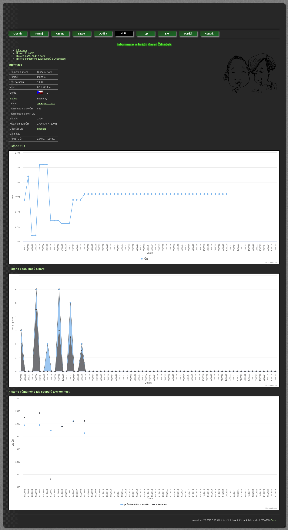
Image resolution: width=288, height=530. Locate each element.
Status (13, 98)
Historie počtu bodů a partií (30, 56)
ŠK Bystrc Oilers (46, 103)
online (60, 33)
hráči (124, 33)
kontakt (209, 33)
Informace (21, 50)
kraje (81, 33)
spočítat (41, 128)
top (145, 33)
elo (167, 33)
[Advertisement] (77, 16)
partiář (188, 33)
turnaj (39, 33)
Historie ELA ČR (25, 53)
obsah (17, 33)
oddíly (103, 33)
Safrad (274, 520)
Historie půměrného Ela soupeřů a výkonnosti (40, 58)
